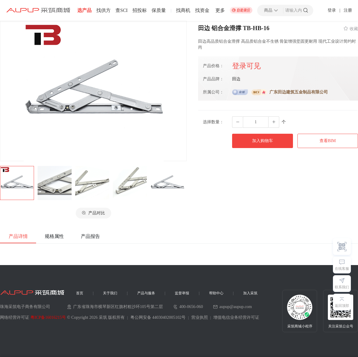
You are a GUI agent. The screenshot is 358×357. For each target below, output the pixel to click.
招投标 (139, 10)
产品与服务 (146, 293)
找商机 (183, 10)
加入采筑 (250, 293)
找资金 (202, 10)
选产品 (84, 10)
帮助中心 (216, 293)
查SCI (121, 10)
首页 (79, 293)
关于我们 (110, 293)
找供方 (103, 10)
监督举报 (182, 293)
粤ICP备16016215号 (48, 317)
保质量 (159, 10)
